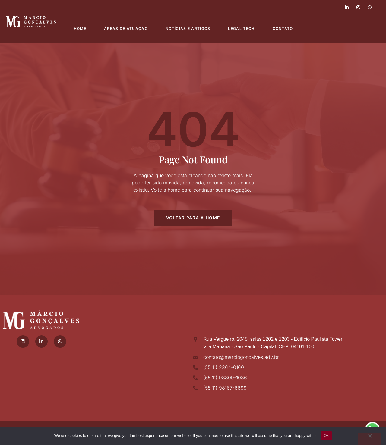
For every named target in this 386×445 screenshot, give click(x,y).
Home (80, 28)
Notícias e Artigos (188, 28)
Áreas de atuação (126, 28)
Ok (326, 435)
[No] (369, 439)
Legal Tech (242, 28)
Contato (284, 28)
